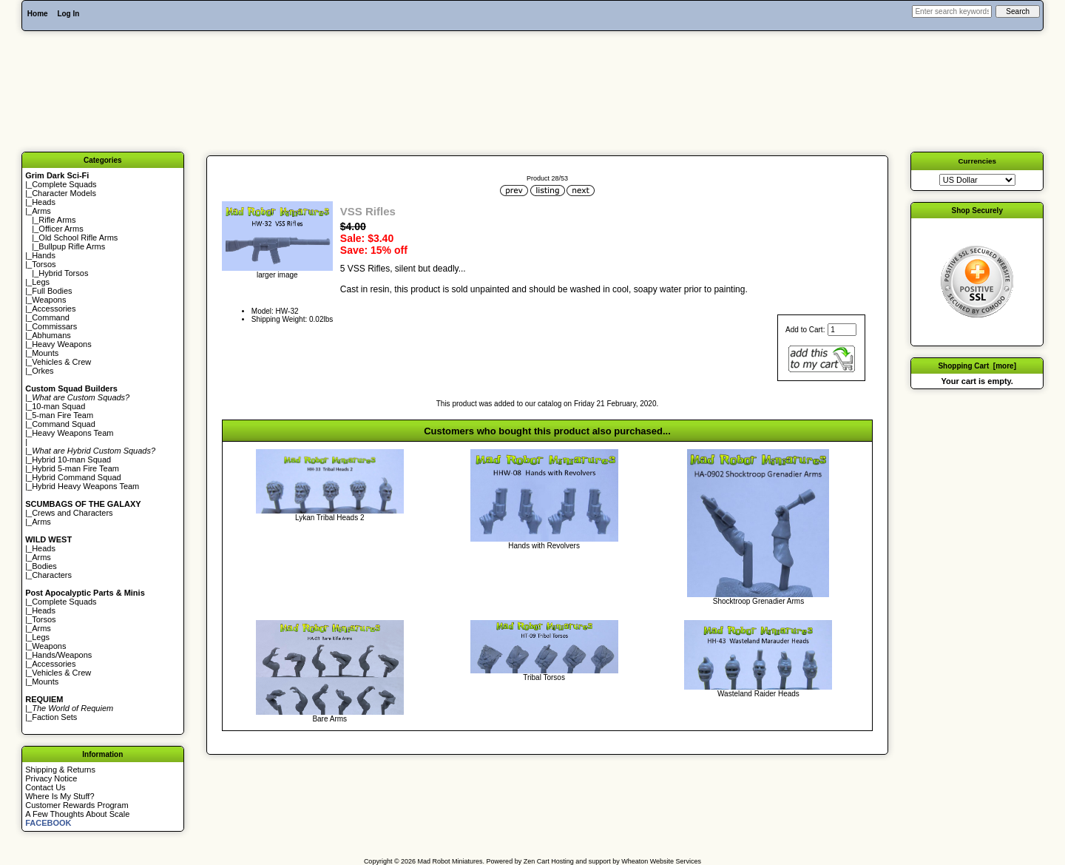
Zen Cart (537, 861)
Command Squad (63, 424)
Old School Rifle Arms (78, 237)
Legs (41, 281)
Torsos (43, 264)
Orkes (42, 370)
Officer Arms (60, 228)
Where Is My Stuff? (59, 796)
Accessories (53, 308)
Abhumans (51, 335)
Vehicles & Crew (61, 361)
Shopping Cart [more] (977, 366)
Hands (43, 255)
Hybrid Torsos (63, 273)
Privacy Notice (51, 778)
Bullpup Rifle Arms (71, 246)
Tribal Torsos (544, 677)
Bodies (44, 566)
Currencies (977, 161)
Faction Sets (54, 717)
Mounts (45, 353)
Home (37, 14)
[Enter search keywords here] (952, 11)
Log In (68, 14)
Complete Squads (64, 184)
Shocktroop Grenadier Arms (758, 601)
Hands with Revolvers (544, 546)
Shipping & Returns (60, 769)
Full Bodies (52, 290)
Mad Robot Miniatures (450, 861)
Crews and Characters (72, 512)
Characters (52, 575)
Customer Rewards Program (76, 805)
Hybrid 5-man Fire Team (75, 468)
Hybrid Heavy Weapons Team (85, 486)
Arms (41, 521)
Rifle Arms (56, 219)
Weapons (49, 299)
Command (51, 317)
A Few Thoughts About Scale (77, 814)
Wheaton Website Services (661, 861)
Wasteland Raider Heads (758, 694)
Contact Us (45, 787)
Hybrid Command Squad (76, 477)
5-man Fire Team (62, 415)
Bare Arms (329, 719)
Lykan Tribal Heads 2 (330, 518)
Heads (43, 202)
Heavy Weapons (62, 344)
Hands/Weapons (62, 654)
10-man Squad (58, 406)
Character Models (64, 193)
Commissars (54, 326)
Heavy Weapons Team (72, 432)
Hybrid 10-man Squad (71, 459)
